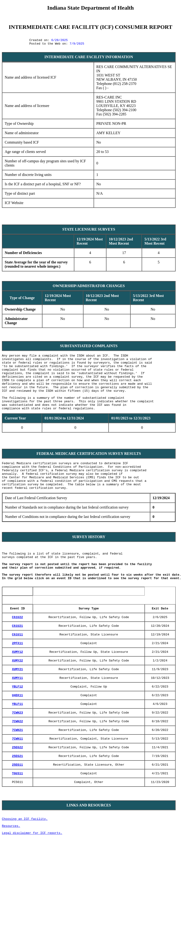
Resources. (11, 883)
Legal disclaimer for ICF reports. (32, 891)
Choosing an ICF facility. (25, 874)
